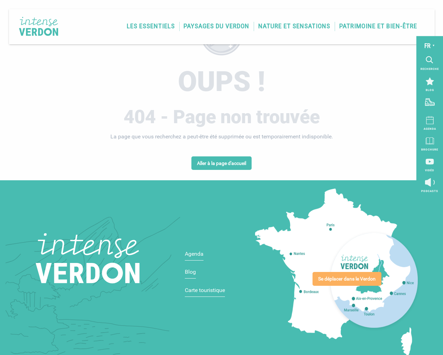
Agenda (194, 254)
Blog (190, 271)
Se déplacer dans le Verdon (347, 279)
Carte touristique (205, 290)
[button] (150, 26)
